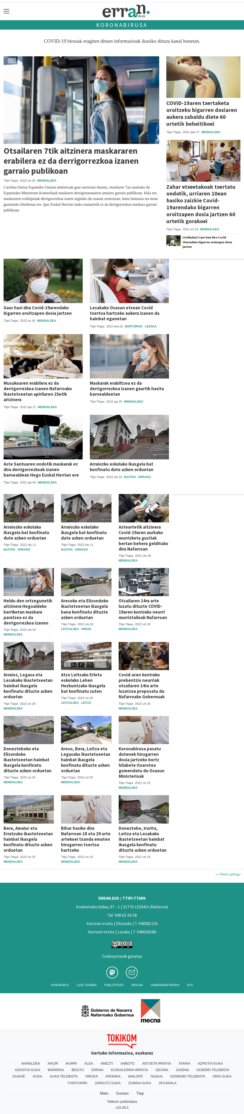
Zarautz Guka (108, 1083)
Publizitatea (114, 985)
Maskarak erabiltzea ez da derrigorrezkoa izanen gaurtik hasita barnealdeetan (127, 388)
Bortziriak (133, 326)
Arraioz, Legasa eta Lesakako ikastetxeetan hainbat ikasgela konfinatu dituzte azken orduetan (28, 685)
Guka (37, 1076)
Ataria (184, 1063)
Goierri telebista (213, 1070)
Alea (89, 1063)
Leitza (86, 702)
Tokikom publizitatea (122, 1101)
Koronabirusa (122, 25)
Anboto (128, 1063)
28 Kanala (168, 1083)
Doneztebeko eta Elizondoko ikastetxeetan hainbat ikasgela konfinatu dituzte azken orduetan (27, 759)
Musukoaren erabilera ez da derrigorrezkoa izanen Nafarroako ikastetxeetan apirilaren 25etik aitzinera (38, 391)
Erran (97, 1070)
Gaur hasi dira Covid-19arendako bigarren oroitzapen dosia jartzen (38, 310)
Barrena (56, 1070)
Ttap (140, 1093)
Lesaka (151, 326)
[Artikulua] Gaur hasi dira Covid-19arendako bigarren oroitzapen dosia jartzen (207, 242)
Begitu (77, 1070)
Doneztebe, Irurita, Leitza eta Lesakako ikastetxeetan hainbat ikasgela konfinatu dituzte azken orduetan (143, 839)
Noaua (157, 1076)
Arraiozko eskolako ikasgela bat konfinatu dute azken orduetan (121, 466)
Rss (190, 985)
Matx (104, 1093)
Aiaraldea (30, 1063)
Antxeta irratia (156, 1063)
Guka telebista (64, 1076)
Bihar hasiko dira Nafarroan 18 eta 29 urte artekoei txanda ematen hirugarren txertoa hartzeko (86, 839)
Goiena (182, 1070)
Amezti (107, 1063)
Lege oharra (87, 985)
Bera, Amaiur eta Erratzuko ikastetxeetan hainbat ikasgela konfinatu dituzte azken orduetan (28, 839)
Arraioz (144, 477)
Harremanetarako (165, 985)
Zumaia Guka (139, 1083)
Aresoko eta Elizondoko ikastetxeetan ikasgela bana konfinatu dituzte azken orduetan (84, 609)
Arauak (137, 985)
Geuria (162, 1070)
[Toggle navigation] (6, 11)
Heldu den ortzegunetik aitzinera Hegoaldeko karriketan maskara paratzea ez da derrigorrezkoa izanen (28, 611)
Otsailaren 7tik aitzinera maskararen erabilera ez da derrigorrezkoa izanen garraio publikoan (71, 160)
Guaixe (18, 1076)
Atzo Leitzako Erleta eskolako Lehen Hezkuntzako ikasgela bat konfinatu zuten (83, 683)
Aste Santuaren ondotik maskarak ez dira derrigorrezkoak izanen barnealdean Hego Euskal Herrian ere (41, 469)
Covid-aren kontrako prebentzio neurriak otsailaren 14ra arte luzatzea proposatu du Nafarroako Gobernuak (142, 685)
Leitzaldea (70, 629)
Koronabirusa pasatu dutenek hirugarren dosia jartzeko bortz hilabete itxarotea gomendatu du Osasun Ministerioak (141, 762)
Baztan (130, 477)
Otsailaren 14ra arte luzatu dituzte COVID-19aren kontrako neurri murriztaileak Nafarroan (143, 609)
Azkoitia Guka (27, 1070)
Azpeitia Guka (210, 1063)
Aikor (53, 1063)
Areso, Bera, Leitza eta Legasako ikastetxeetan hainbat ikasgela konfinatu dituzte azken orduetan (85, 759)
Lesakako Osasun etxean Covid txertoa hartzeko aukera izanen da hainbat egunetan (124, 313)
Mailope (135, 1076)
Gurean (122, 1093)
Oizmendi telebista (187, 1076)
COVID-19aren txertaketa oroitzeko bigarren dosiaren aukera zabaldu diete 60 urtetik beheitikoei (201, 113)
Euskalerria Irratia (129, 1070)
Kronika (113, 1076)
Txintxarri (77, 1083)
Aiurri (71, 1063)
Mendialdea (46, 180)
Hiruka (91, 1076)
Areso (86, 629)
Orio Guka (222, 1076)
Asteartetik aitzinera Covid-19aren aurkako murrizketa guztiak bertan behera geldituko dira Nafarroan (143, 538)
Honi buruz (60, 985)
